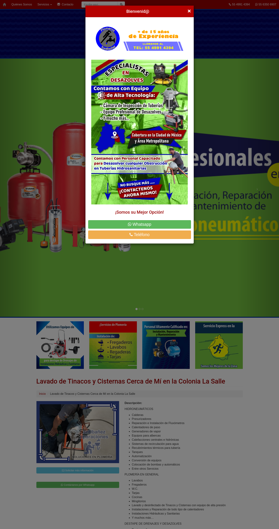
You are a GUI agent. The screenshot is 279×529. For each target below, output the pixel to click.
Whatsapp (139, 224)
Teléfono (139, 234)
